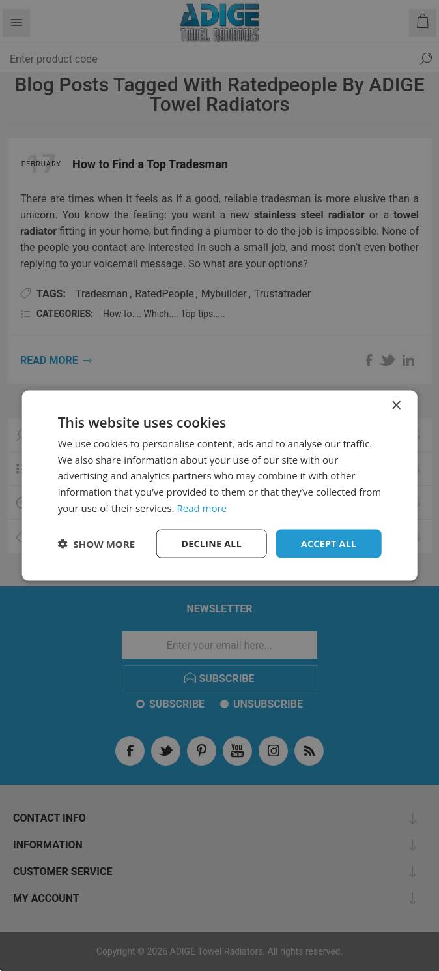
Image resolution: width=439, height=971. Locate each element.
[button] (96, 544)
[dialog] (220, 485)
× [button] (396, 405)
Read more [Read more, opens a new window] (202, 507)
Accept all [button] (328, 543)
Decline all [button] (212, 543)
